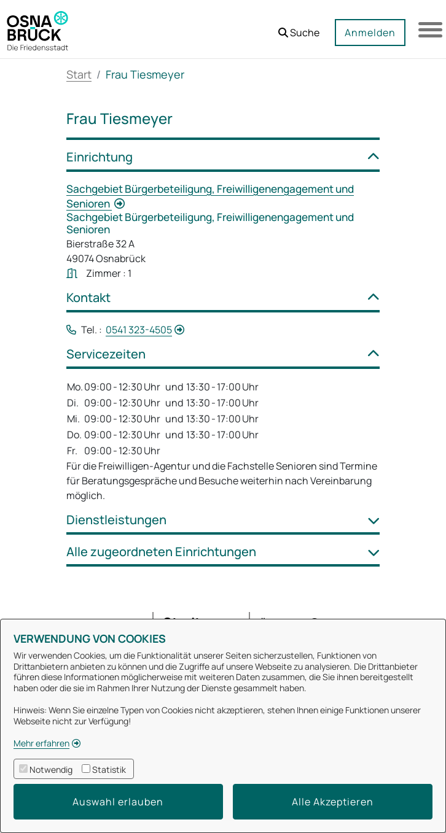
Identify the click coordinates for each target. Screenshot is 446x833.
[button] (298, 28)
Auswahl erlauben (117, 801)
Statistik (109, 769)
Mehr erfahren (41, 743)
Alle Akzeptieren (333, 801)
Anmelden (369, 32)
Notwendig (50, 769)
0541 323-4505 (139, 329)
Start (79, 74)
